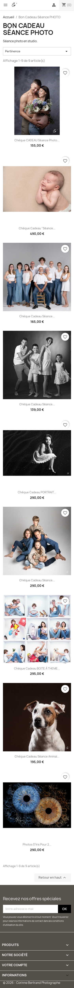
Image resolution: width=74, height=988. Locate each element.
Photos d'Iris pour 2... (37, 844)
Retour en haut (52, 877)
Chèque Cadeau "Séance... (37, 228)
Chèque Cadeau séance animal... (37, 756)
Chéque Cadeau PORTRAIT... (37, 492)
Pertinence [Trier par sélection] (37, 51)
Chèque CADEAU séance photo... (37, 140)
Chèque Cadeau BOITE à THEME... (37, 668)
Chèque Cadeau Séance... (37, 316)
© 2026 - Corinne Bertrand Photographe (31, 983)
